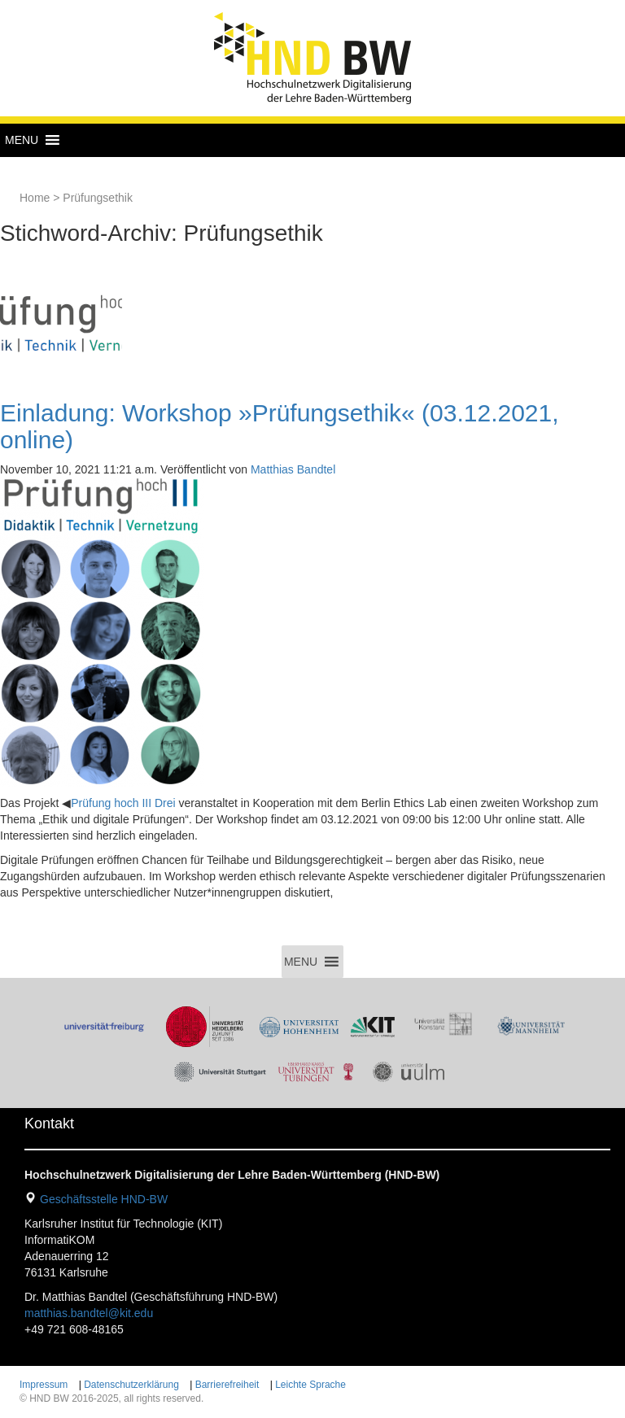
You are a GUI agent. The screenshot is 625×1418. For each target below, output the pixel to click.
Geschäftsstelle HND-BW (104, 1199)
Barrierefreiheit (227, 1384)
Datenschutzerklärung (131, 1384)
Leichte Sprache (310, 1384)
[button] (21, 140)
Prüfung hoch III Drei (123, 802)
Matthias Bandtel (293, 469)
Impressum (44, 1384)
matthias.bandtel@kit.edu (88, 1313)
